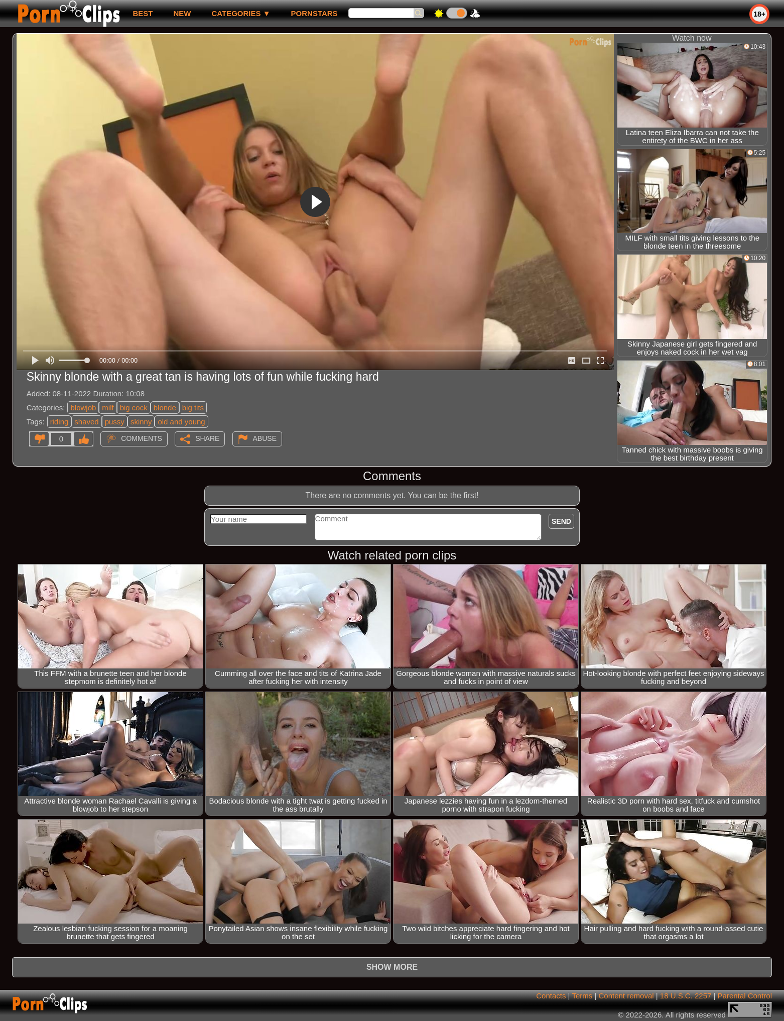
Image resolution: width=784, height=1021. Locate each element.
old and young (181, 421)
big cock (134, 407)
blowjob (83, 407)
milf (107, 407)
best (143, 13)
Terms (582, 995)
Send (561, 521)
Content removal (626, 995)
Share (207, 438)
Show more (392, 967)
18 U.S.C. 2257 (686, 995)
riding (59, 421)
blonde (165, 407)
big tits (193, 407)
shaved (86, 421)
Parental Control (745, 995)
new (182, 13)
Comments (141, 438)
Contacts (551, 995)
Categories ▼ (240, 13)
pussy (114, 421)
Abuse (265, 438)
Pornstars (314, 13)
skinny (141, 421)
